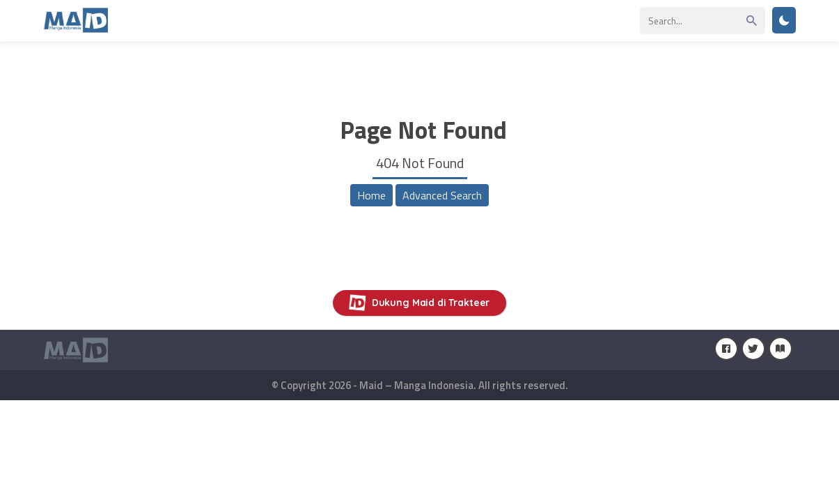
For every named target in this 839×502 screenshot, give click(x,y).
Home (371, 195)
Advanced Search (442, 195)
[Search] (702, 20)
